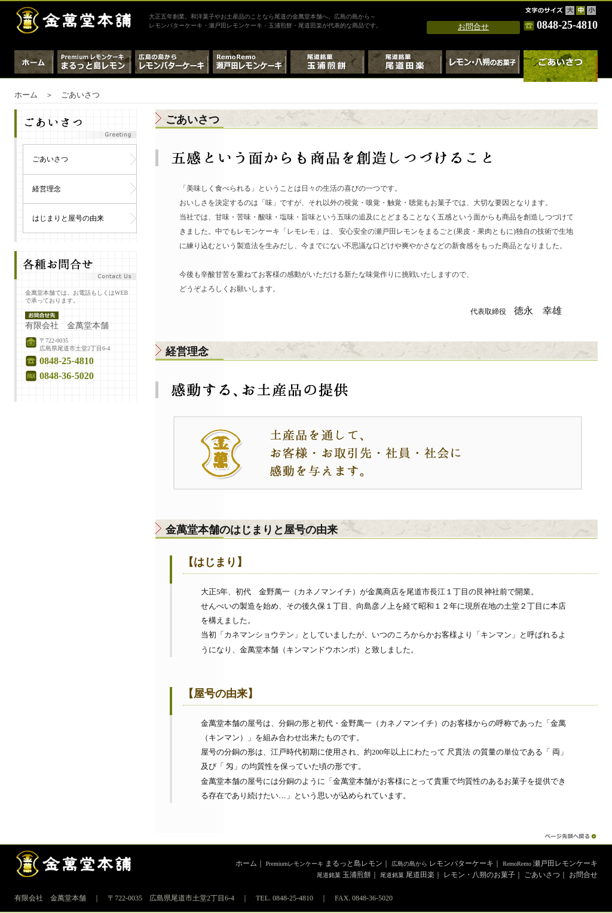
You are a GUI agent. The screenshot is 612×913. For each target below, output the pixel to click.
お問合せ (473, 27)
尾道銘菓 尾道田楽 (405, 66)
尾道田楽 (407, 875)
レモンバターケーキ (442, 863)
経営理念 (46, 189)
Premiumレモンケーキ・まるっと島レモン (94, 66)
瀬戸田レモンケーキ (550, 863)
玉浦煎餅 (344, 875)
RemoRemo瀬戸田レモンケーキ (250, 66)
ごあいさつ (50, 159)
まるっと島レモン (324, 863)
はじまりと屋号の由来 (68, 218)
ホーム (34, 66)
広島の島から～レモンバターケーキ (172, 66)
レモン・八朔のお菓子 (483, 66)
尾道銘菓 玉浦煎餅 (327, 66)
